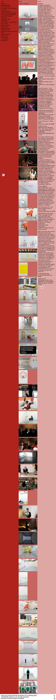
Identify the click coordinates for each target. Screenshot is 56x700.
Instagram (15, 698)
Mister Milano (4, 24)
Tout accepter (24, 352)
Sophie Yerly (4, 40)
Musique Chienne (5, 25)
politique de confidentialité (28, 350)
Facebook (9, 698)
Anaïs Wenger (4, 37)
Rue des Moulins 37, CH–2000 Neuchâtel (26, 695)
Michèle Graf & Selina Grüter (8, 13)
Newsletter (3, 698)
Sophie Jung (4, 20)
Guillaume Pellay (5, 30)
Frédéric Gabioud (5, 11)
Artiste (2, 1)
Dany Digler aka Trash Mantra (9, 8)
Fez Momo (4, 10)
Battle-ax (3, 3)
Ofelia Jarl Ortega (5, 19)
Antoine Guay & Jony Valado (8, 14)
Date (20, 1)
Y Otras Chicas (4, 39)
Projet (39, 1)
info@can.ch (12, 697)
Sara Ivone (3, 17)
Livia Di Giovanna (5, 7)
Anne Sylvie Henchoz (6, 16)
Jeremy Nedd (4, 27)
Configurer (23, 351)
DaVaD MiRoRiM (5, 5)
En (54, 695)
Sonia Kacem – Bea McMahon (9, 22)
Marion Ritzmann (5, 34)
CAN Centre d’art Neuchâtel (8, 695)
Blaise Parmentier (5, 28)
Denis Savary (4, 36)
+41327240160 (4, 697)
